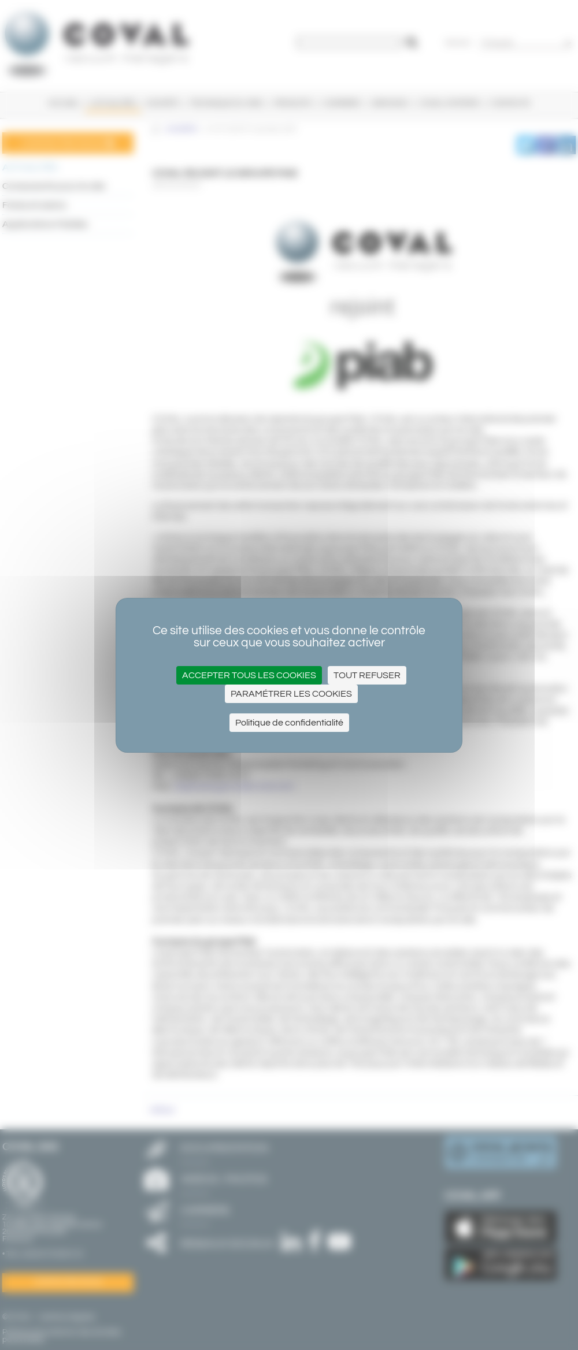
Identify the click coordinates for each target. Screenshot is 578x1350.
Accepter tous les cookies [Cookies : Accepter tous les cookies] (249, 675)
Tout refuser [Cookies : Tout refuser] (367, 675)
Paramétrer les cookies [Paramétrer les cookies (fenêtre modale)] (291, 693)
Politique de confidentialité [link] (289, 722)
